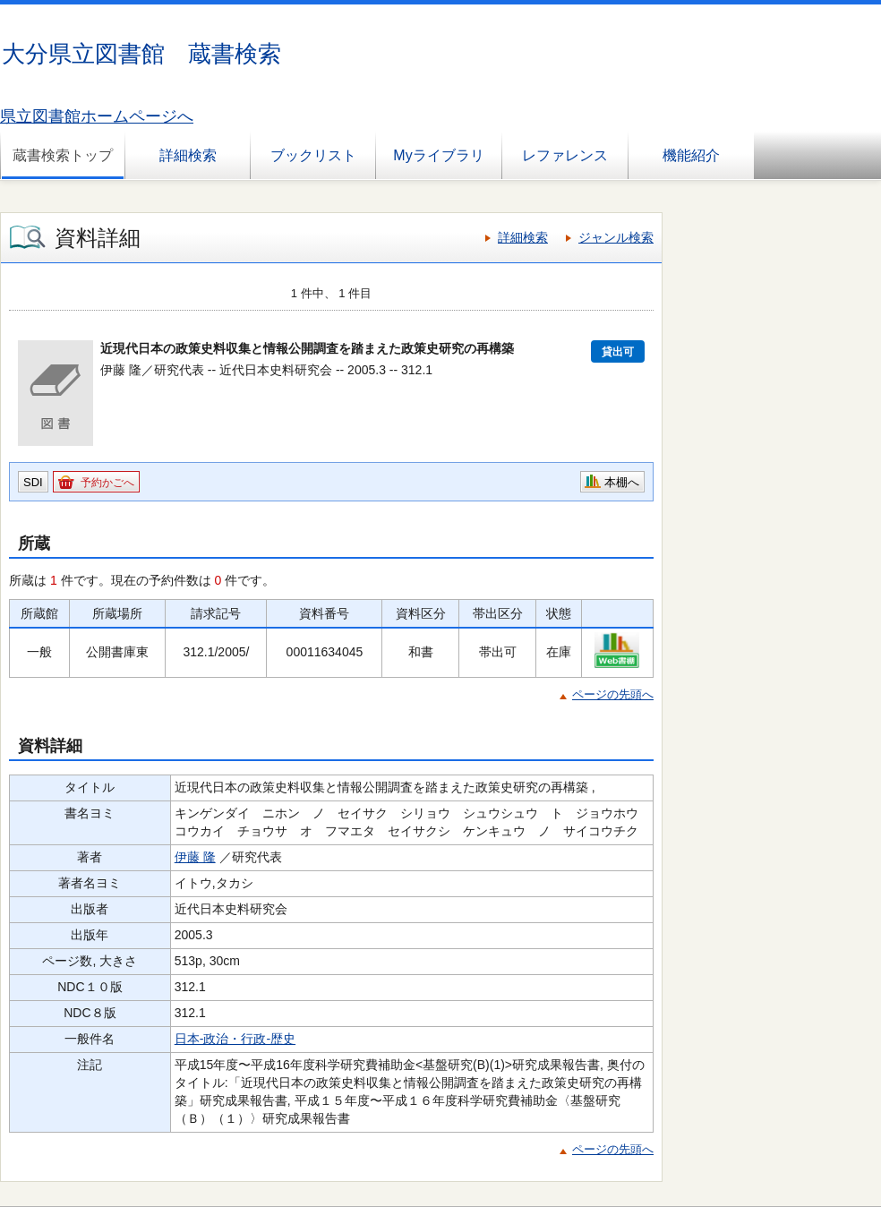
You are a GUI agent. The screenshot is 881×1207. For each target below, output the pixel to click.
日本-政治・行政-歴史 (235, 1039)
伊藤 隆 (195, 857)
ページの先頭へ (613, 694)
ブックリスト (313, 155)
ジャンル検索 (616, 237)
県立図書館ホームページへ (96, 116)
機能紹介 (691, 155)
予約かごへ (107, 482)
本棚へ (621, 482)
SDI (33, 482)
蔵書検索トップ (63, 155)
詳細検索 (188, 155)
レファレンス (565, 155)
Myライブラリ (438, 155)
